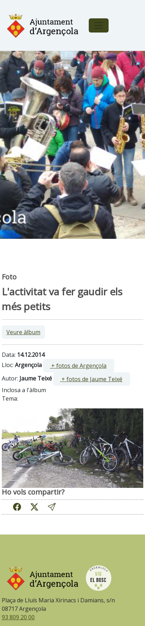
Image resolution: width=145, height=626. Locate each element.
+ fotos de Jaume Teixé (91, 379)
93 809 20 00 (18, 617)
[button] (52, 506)
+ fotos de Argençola (78, 366)
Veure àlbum (23, 332)
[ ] (79, 366)
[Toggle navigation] (99, 25)
